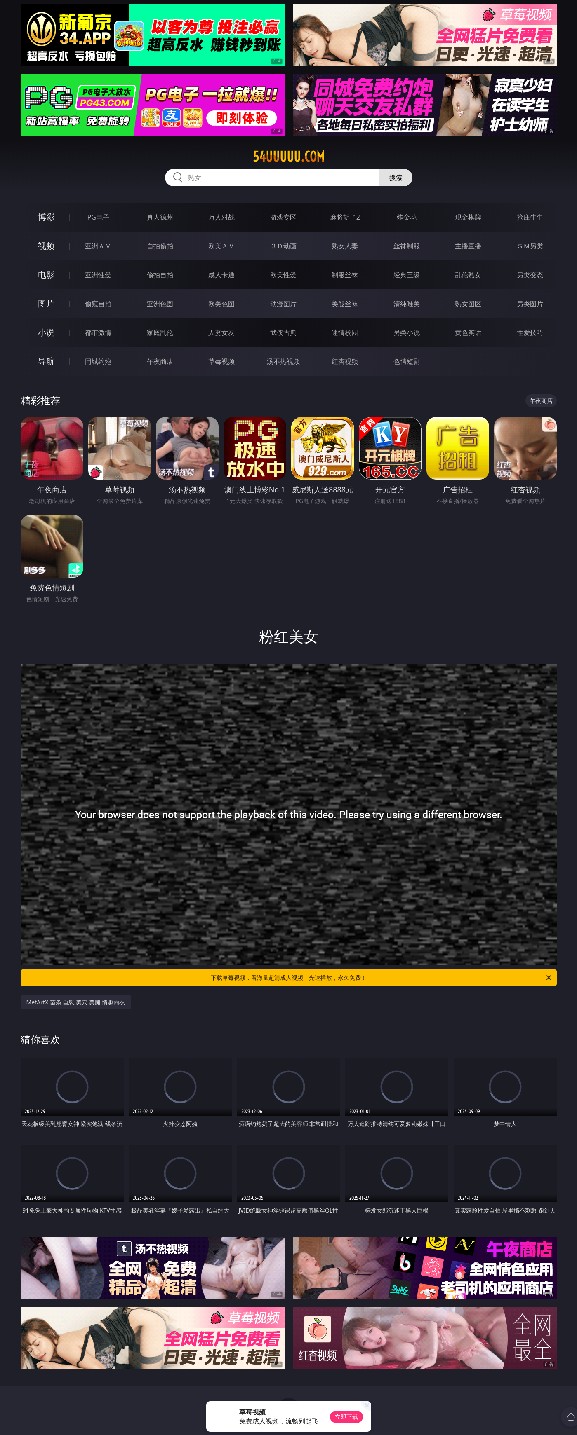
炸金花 (407, 217)
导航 (46, 361)
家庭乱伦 (160, 332)
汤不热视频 (283, 361)
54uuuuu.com (289, 156)
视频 (46, 245)
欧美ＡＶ (221, 245)
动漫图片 (283, 303)
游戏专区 (283, 217)
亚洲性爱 (98, 274)
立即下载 (346, 1417)
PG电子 (98, 217)
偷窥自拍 (98, 303)
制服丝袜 (345, 274)
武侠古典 (283, 332)
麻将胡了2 (345, 217)
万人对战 (221, 217)
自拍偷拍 (160, 245)
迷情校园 (345, 332)
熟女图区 (468, 303)
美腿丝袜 (345, 303)
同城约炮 (98, 361)
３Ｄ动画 (283, 245)
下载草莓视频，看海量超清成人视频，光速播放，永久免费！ (382, 978)
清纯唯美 (406, 303)
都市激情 (98, 332)
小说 (46, 332)
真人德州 (160, 217)
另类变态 (530, 274)
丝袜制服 (406, 245)
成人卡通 (221, 274)
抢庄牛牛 (530, 217)
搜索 (396, 177)
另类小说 (406, 332)
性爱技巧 (530, 332)
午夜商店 (160, 361)
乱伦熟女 (468, 274)
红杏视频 (345, 361)
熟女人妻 (345, 245)
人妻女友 (221, 332)
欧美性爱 (283, 274)
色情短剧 (406, 361)
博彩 (46, 216)
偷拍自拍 (160, 274)
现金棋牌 (468, 217)
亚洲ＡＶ (98, 245)
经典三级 (406, 274)
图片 (46, 303)
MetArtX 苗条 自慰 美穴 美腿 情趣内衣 (75, 1002)
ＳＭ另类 (530, 245)
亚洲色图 (160, 303)
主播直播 (468, 245)
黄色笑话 (468, 332)
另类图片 (530, 303)
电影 (46, 274)
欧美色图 (221, 303)
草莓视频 (221, 361)
